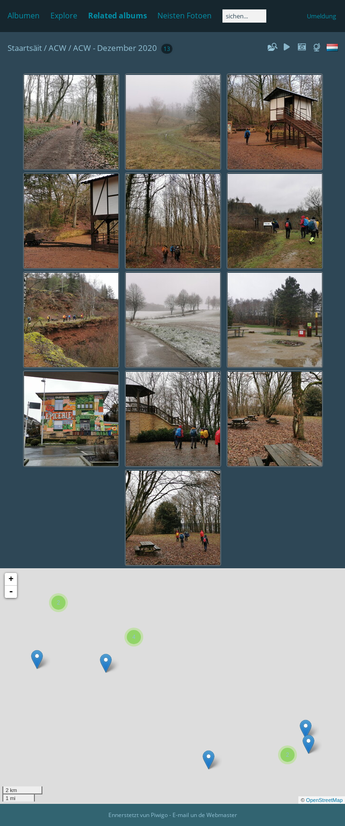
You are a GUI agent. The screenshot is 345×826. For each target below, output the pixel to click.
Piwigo (159, 815)
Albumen (24, 15)
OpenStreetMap (324, 800)
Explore (63, 15)
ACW (57, 47)
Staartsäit (25, 47)
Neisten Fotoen (184, 15)
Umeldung (321, 16)
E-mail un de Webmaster (204, 815)
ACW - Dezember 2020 (115, 47)
